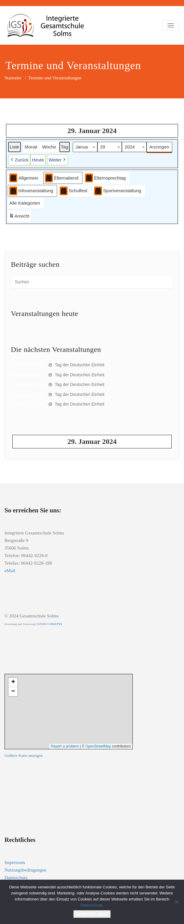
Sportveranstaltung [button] (117, 190)
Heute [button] (38, 159)
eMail (10, 570)
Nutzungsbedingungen (25, 870)
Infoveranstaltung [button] (31, 190)
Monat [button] (31, 146)
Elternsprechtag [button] (105, 178)
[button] (19, 160)
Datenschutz (16, 877)
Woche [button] (49, 146)
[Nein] (176, 902)
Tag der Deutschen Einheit (79, 364)
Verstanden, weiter (92, 914)
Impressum (15, 862)
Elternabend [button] (61, 178)
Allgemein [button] (23, 178)
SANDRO (49, 624)
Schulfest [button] (73, 190)
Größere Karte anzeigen (24, 756)
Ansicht (20, 216)
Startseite (13, 77)
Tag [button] (64, 146)
